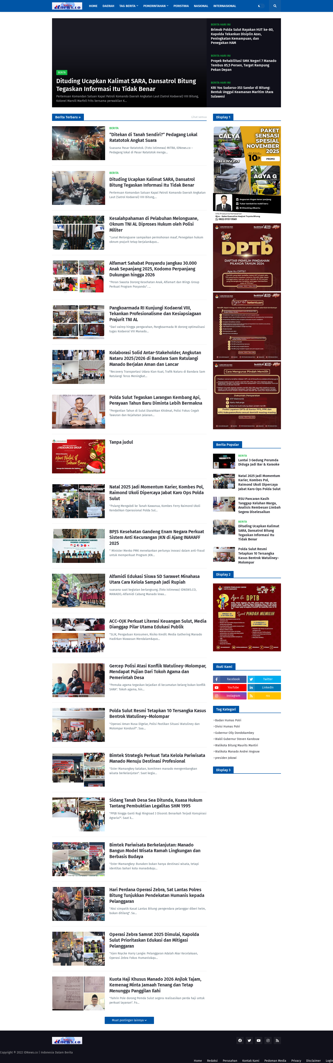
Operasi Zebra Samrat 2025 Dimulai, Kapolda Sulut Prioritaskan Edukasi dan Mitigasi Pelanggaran (154, 940)
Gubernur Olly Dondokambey (234, 733)
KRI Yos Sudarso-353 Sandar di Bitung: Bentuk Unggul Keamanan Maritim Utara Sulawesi (242, 92)
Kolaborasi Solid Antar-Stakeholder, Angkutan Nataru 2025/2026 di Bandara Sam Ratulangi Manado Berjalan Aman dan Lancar (155, 358)
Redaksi (212, 1061)
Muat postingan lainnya (128, 1020)
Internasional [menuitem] (224, 6)
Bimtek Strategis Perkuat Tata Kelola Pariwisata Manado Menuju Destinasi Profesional (157, 758)
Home (198, 1061)
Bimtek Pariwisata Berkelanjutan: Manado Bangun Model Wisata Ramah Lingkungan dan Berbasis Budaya (154, 850)
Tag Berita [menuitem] (127, 6)
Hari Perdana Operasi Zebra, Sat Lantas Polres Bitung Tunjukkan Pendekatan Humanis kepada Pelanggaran (156, 895)
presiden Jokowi (226, 758)
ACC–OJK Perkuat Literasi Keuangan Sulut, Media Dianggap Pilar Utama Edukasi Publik (157, 624)
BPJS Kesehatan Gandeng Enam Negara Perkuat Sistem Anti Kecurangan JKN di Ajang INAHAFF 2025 (156, 537)
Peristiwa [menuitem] (181, 6)
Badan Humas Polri (228, 720)
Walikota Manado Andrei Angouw (237, 751)
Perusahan (230, 1061)
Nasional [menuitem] (201, 6)
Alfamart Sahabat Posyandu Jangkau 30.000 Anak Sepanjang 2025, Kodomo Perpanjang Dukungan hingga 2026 (153, 269)
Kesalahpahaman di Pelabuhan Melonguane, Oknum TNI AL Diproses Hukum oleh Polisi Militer (153, 224)
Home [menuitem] (93, 6)
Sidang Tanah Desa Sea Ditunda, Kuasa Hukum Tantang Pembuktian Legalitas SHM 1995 (155, 803)
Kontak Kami (250, 1061)
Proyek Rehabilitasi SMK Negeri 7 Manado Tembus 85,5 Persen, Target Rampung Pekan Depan (243, 65)
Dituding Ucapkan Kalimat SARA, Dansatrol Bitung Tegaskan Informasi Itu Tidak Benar (126, 85)
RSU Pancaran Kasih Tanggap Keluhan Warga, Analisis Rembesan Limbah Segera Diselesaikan (259, 505)
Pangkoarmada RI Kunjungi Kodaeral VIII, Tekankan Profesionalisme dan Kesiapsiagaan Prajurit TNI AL (155, 313)
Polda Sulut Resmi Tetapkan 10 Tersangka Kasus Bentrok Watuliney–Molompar (157, 713)
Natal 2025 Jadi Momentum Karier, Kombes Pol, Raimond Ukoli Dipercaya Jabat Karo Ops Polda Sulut (156, 492)
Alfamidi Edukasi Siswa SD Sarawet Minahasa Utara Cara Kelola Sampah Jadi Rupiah (154, 579)
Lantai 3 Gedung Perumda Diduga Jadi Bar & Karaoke (258, 462)
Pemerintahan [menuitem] (154, 6)
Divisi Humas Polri (227, 726)
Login (329, 1061)
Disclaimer (313, 1061)
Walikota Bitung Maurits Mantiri (236, 745)
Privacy (296, 1061)
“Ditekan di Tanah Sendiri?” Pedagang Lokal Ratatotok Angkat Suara (153, 137)
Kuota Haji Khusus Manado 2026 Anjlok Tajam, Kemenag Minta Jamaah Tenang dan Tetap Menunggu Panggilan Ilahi (155, 985)
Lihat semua (199, 117)
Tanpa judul (121, 442)
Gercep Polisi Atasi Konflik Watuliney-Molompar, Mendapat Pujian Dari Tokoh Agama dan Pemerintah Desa (157, 671)
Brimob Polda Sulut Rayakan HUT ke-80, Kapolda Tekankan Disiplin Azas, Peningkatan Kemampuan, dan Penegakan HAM (242, 36)
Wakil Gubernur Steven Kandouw (237, 739)
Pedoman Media (275, 1061)
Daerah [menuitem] (108, 6)
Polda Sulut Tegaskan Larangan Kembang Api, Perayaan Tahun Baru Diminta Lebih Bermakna (155, 400)
